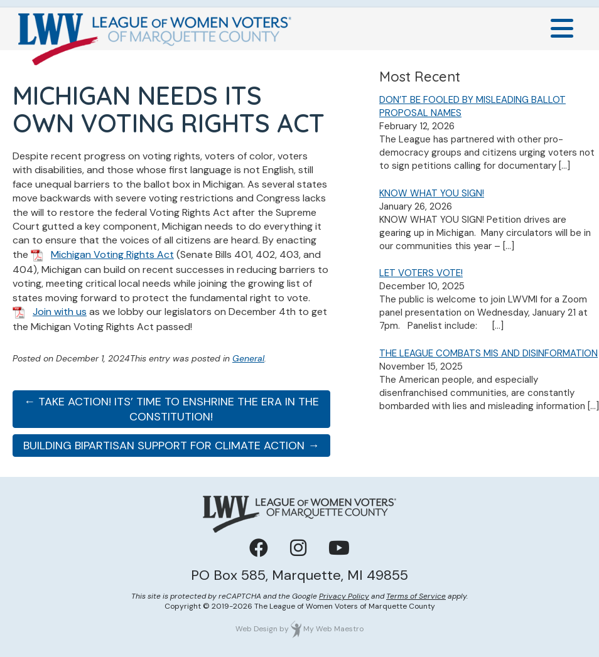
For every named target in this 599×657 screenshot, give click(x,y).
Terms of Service (416, 596)
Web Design (256, 629)
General (248, 358)
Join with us (60, 311)
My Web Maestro (333, 629)
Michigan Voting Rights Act (112, 254)
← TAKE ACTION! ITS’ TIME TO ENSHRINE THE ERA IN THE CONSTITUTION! (171, 409)
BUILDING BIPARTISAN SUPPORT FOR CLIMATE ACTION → (171, 445)
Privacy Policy (344, 596)
